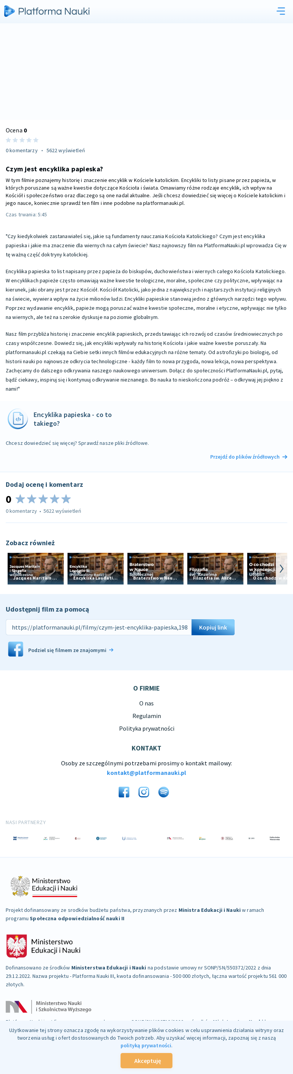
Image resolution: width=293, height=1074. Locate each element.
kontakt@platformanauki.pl (146, 772)
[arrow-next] (281, 568)
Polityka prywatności (146, 728)
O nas (146, 703)
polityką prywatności (146, 1045)
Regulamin (146, 716)
